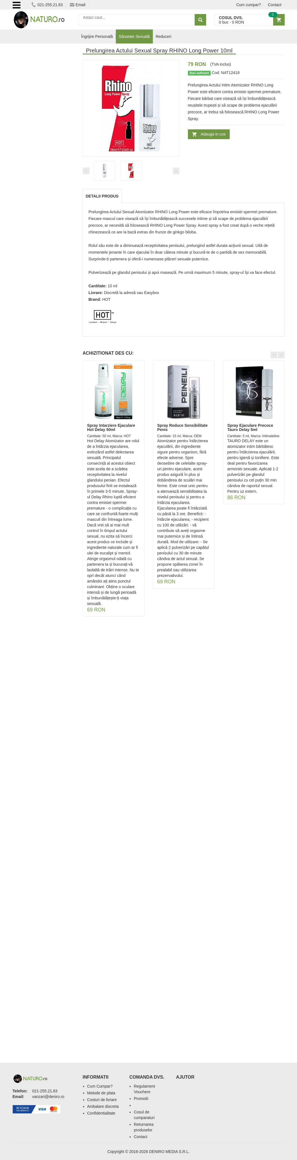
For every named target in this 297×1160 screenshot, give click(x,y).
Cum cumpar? (248, 5)
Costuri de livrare (102, 1099)
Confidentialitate (101, 1113)
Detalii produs (102, 196)
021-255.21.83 (47, 5)
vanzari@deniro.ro (48, 1096)
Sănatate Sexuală (134, 36)
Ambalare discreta (103, 1106)
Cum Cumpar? (100, 1086)
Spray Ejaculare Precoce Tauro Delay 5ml (250, 427)
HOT (106, 299)
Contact (274, 5)
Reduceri (163, 36)
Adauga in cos (213, 134)
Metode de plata (101, 1093)
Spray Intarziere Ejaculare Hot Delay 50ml (111, 427)
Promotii (141, 1098)
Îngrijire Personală (97, 36)
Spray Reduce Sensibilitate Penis (182, 427)
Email (78, 5)
